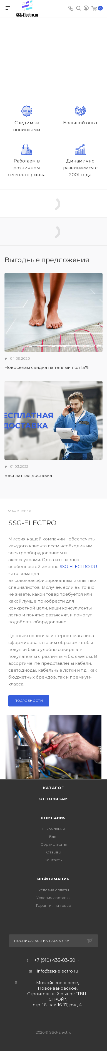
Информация (53, 879)
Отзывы (53, 852)
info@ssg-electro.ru (57, 971)
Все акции (100, 260)
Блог (53, 836)
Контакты (53, 860)
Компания (53, 818)
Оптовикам (53, 799)
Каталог (53, 787)
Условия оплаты (53, 890)
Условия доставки (53, 897)
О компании (53, 829)
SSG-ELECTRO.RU (78, 566)
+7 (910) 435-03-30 (54, 960)
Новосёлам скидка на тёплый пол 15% (46, 367)
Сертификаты (54, 844)
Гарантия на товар (53, 905)
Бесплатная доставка (28, 475)
